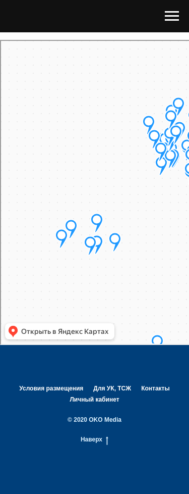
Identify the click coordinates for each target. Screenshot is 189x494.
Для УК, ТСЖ (112, 388)
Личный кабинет (94, 399)
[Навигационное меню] (172, 16)
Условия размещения (51, 388)
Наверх (94, 439)
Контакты (155, 388)
